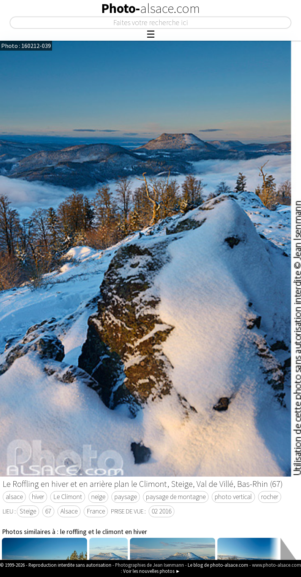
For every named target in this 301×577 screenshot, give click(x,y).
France (96, 511)
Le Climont (67, 497)
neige (98, 497)
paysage (125, 497)
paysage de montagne (176, 497)
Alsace (69, 511)
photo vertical (233, 497)
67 (48, 511)
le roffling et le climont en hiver (103, 532)
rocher (269, 497)
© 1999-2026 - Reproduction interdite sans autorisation (55, 565)
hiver (38, 497)
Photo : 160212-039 (26, 45)
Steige (28, 511)
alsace (14, 497)
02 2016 (161, 511)
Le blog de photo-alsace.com (218, 565)
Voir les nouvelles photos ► (152, 571)
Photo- (150, 8)
